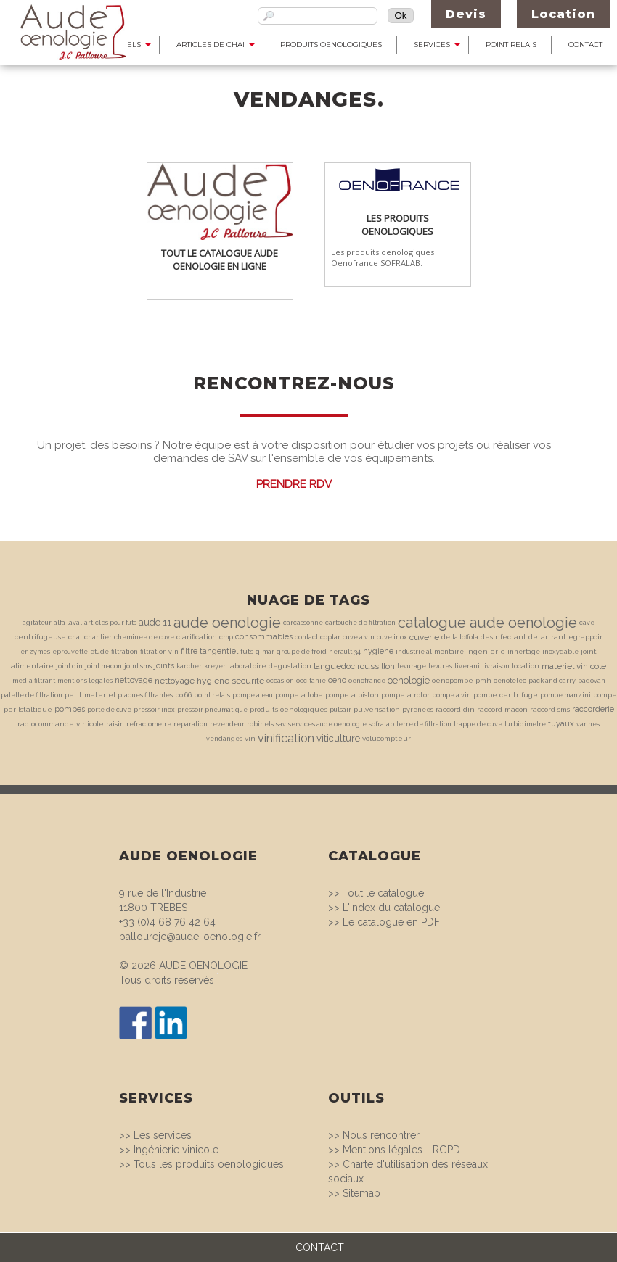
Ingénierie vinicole (176, 1149)
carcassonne (303, 622)
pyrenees (417, 709)
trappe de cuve (478, 724)
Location (563, 14)
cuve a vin (359, 637)
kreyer (215, 666)
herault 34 (345, 651)
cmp (226, 637)
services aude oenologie (327, 724)
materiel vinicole (574, 666)
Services (432, 44)
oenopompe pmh (461, 680)
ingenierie (485, 651)
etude (99, 651)
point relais (212, 695)
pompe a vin (451, 695)
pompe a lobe (299, 695)
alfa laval (68, 622)
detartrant (547, 637)
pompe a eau (252, 695)
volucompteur (386, 738)
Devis (466, 14)
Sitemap (361, 1193)
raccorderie (593, 709)
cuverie (424, 637)
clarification (196, 637)
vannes (588, 724)
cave (586, 622)
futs (246, 651)
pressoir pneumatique (212, 709)
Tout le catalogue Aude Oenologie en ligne (219, 259)
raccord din (455, 709)
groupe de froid (302, 651)
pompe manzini (565, 695)
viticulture (338, 738)
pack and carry (552, 680)
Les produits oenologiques (397, 225)
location (525, 666)
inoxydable (560, 651)
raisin (115, 724)
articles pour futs (110, 622)
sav (281, 724)
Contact (585, 44)
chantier (98, 637)
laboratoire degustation (269, 666)
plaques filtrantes (145, 695)
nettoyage (133, 680)
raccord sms (550, 709)
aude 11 (155, 622)
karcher (189, 666)
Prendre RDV (294, 484)
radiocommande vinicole (60, 724)
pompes (69, 709)
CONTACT (319, 1247)
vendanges (224, 738)
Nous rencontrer (381, 1135)
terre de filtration (423, 724)
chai (75, 637)
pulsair (340, 709)
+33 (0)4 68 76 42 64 (167, 922)
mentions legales (85, 680)
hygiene (378, 651)
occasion (280, 680)
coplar (330, 637)
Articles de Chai (210, 44)
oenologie (409, 680)
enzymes (35, 651)
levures (440, 666)
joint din (69, 666)
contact (306, 637)
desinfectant (503, 637)
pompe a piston (352, 695)
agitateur (37, 622)
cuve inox (392, 637)
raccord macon (502, 709)
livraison (496, 666)
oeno (337, 680)
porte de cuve (109, 709)
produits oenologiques (288, 709)
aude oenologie (227, 622)
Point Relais (511, 44)
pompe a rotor (405, 695)
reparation (190, 724)
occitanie (311, 680)
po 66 (183, 695)
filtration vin (159, 651)
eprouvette (70, 651)
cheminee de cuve (144, 637)
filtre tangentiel (209, 651)
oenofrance (366, 680)
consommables (264, 637)
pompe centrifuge (505, 695)
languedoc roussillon (354, 666)
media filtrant (33, 680)
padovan (591, 680)
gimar (265, 651)
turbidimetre (525, 724)
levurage (411, 666)
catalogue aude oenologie (487, 622)
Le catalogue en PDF (391, 922)
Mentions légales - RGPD (401, 1149)
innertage (523, 651)
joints (164, 666)
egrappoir (585, 637)
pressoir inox (154, 709)
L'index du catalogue (391, 907)
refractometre (148, 724)
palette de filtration (31, 695)
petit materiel (90, 695)
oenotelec (510, 680)
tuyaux (561, 723)
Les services (163, 1135)
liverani (467, 666)
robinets (260, 724)
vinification (286, 738)
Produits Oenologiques (331, 44)
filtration (124, 651)
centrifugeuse (40, 637)
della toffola (459, 637)
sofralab (381, 724)
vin (250, 738)
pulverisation (377, 709)
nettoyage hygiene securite (209, 681)
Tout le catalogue (383, 893)
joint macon (103, 666)
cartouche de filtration (360, 622)
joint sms (138, 666)
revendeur (227, 724)
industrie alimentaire (430, 651)
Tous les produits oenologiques (209, 1164)
